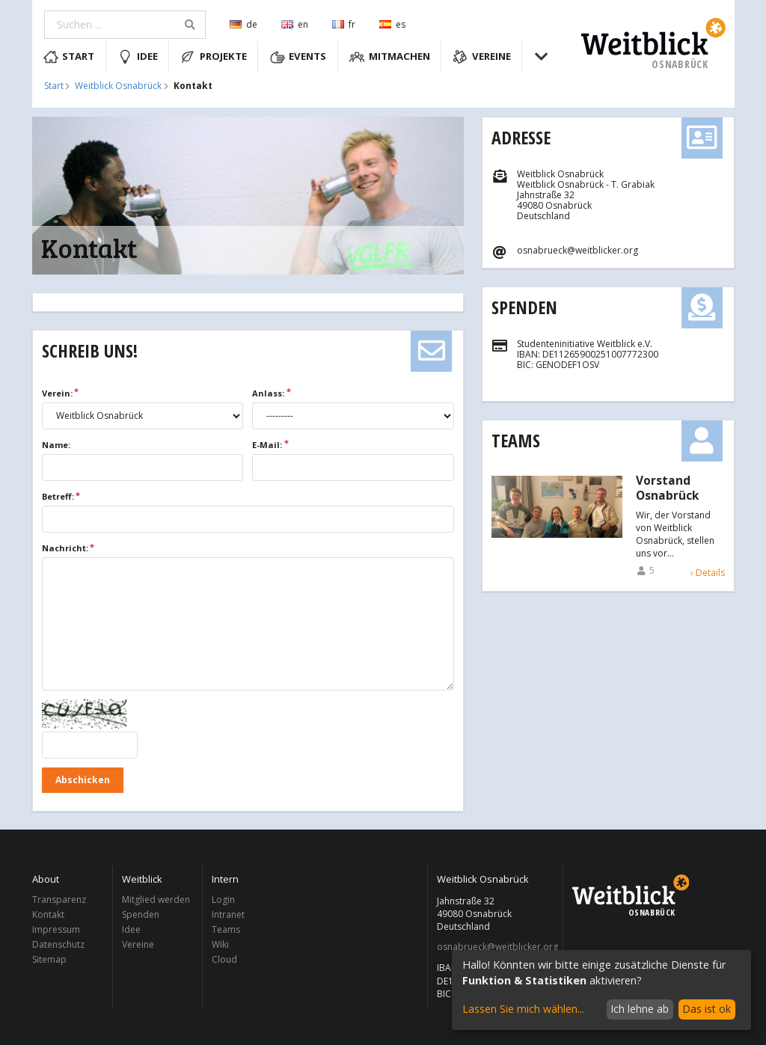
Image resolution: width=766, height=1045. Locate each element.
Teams (515, 440)
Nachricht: (65, 548)
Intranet (228, 914)
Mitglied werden (156, 900)
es (392, 24)
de (243, 24)
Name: (56, 444)
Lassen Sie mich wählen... (523, 1008)
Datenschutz (58, 944)
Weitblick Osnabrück (118, 86)
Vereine (482, 56)
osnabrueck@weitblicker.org (495, 947)
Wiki (220, 944)
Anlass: (268, 393)
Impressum (56, 929)
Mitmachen (389, 56)
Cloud (224, 959)
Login (223, 900)
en (294, 24)
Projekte (213, 56)
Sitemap (49, 959)
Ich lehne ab (639, 1009)
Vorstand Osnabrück (667, 488)
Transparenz (59, 900)
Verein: (57, 393)
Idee (137, 56)
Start (69, 56)
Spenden (524, 307)
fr (343, 24)
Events (298, 56)
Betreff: (58, 496)
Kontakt (48, 914)
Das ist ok (706, 1009)
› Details (707, 572)
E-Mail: (267, 444)
